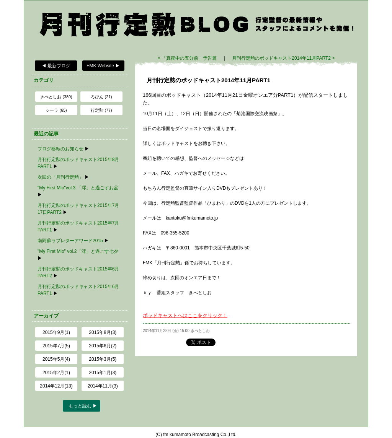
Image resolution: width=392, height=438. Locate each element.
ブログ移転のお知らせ (60, 148)
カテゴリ (44, 80)
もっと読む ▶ (83, 406)
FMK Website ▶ (103, 65)
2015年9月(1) (56, 332)
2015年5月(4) (56, 359)
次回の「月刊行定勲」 (60, 177)
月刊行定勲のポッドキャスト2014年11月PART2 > (283, 58)
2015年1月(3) (102, 372)
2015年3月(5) (102, 359)
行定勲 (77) (101, 110)
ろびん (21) (101, 96)
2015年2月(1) (56, 372)
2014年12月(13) (56, 386)
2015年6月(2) (102, 345)
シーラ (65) (56, 110)
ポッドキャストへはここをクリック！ (185, 315)
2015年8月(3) (102, 332)
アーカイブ (46, 316)
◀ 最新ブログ (56, 65)
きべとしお (200, 331)
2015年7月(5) (56, 345)
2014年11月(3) (103, 386)
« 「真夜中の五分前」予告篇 (188, 58)
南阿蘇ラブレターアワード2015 (70, 240)
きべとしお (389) (56, 96)
